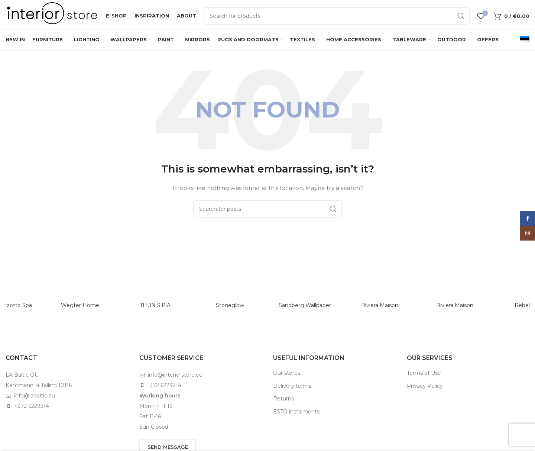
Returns (283, 398)
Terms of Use (424, 373)
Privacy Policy (425, 386)
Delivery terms (292, 386)
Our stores (286, 373)
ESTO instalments (296, 411)
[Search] (337, 16)
